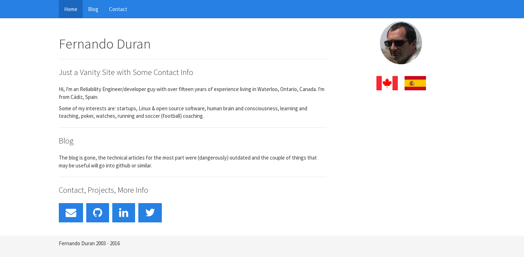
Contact (118, 9)
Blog (93, 9)
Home (70, 9)
